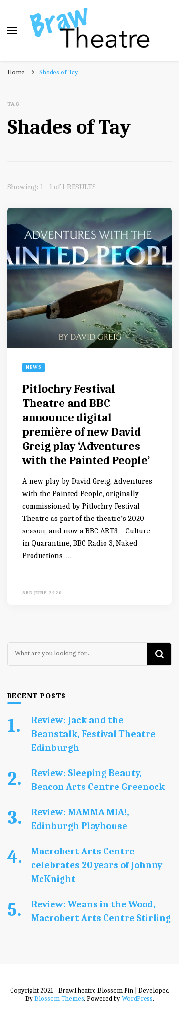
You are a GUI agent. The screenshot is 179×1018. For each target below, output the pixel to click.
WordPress (137, 999)
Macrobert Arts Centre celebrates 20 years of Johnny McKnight (96, 865)
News (34, 367)
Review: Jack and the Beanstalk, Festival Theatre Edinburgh (93, 734)
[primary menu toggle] (12, 30)
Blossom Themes (59, 999)
